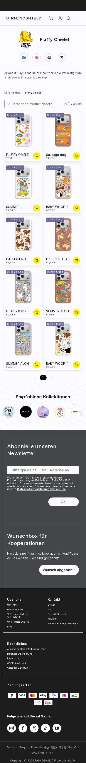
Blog (9, 626)
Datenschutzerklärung (19, 653)
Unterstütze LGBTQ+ (19, 621)
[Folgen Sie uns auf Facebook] (23, 728)
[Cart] (51, 18)
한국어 (50, 752)
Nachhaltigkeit (15, 609)
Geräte (51, 604)
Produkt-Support (57, 614)
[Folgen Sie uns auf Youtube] (56, 728)
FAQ (50, 609)
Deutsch (12, 747)
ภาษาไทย (38, 752)
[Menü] (77, 18)
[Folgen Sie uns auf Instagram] (11, 728)
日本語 (63, 747)
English (24, 747)
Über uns (12, 604)
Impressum (13, 658)
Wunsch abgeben (59, 570)
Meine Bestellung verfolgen (63, 623)
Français (36, 747)
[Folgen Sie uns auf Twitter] (34, 728)
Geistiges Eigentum (18, 667)
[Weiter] (81, 414)
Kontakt (52, 619)
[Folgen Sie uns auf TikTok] (45, 728)
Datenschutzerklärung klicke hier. (41, 489)
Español (73, 747)
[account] (59, 18)
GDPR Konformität (17, 663)
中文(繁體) (50, 747)
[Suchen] (68, 18)
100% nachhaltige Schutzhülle (17, 615)
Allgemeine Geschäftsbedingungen (26, 649)
